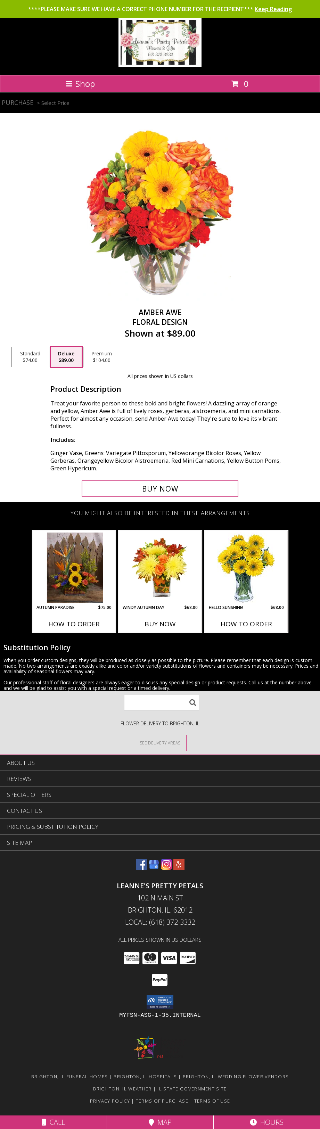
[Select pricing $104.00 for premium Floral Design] (101, 357)
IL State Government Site (192, 1089)
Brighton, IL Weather (122, 1089)
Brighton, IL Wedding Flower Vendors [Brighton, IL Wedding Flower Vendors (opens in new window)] (236, 1076)
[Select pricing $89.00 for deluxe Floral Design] (66, 357)
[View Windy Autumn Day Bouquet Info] (160, 568)
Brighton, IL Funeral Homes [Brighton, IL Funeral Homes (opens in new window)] (69, 1076)
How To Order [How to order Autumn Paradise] (74, 623)
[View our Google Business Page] (153, 868)
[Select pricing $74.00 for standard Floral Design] (30, 357)
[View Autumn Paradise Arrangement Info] (74, 568)
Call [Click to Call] (53, 1122)
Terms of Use (212, 1101)
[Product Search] (161, 702)
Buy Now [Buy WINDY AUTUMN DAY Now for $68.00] (160, 623)
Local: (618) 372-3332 (160, 922)
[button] (160, 1002)
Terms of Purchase (162, 1101)
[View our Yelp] (178, 868)
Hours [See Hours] (267, 1122)
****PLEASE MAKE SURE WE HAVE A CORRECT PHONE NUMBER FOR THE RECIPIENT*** (160, 9)
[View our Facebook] (141, 868)
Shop (80, 83)
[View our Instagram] (166, 868)
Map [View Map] (160, 1122)
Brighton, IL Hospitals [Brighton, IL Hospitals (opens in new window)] (145, 1076)
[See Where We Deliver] (160, 742)
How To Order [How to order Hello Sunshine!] (246, 623)
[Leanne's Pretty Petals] (160, 64)
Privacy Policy (110, 1101)
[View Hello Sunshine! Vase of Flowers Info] (246, 568)
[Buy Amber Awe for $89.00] (160, 488)
